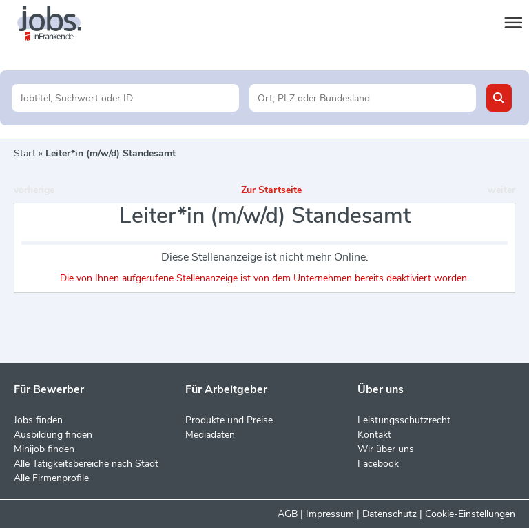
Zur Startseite (271, 189)
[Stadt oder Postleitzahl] (362, 98)
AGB (288, 513)
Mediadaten (210, 434)
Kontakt (374, 434)
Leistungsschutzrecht (403, 420)
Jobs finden (38, 420)
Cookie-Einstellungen (470, 513)
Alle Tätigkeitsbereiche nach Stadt (86, 463)
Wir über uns (385, 449)
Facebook (378, 463)
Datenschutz (389, 513)
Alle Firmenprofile (51, 478)
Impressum (330, 513)
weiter (501, 189)
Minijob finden (44, 449)
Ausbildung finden (53, 434)
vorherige (34, 189)
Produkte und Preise (229, 420)
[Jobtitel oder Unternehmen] (125, 98)
